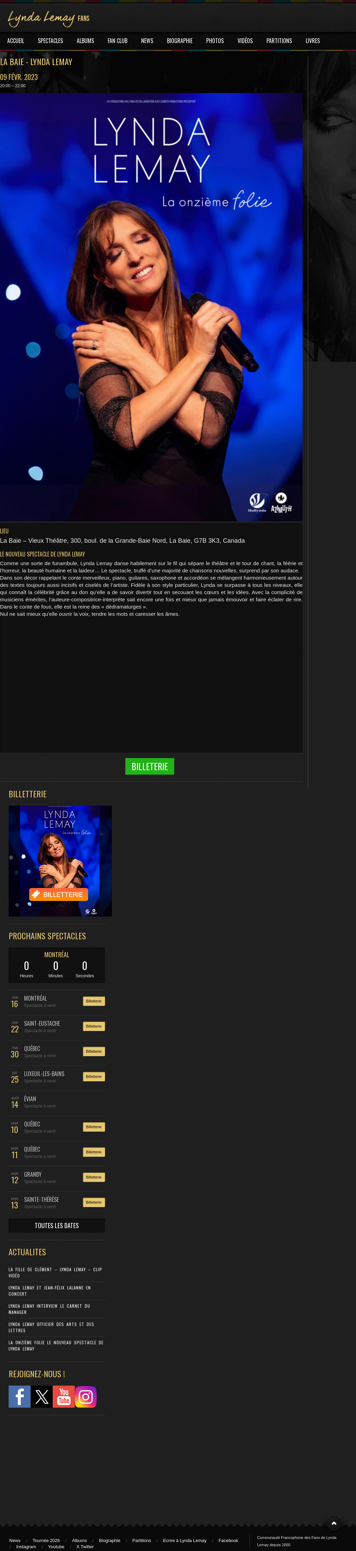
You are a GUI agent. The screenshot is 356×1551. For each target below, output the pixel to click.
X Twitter (85, 1546)
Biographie (109, 1540)
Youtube (56, 1546)
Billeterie (150, 766)
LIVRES (313, 41)
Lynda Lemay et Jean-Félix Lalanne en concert (50, 1291)
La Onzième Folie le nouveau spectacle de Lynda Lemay (56, 1345)
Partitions (142, 1540)
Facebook (228, 1540)
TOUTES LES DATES (57, 1225)
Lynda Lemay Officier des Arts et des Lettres (51, 1327)
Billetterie (94, 1001)
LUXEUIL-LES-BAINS (44, 1074)
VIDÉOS (245, 41)
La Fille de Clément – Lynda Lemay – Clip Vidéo (55, 1272)
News (15, 1540)
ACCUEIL (15, 41)
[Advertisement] (53, 1466)
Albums (79, 1540)
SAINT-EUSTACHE (42, 1023)
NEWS (147, 41)
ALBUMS (85, 41)
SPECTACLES (50, 41)
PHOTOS (215, 41)
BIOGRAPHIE (179, 41)
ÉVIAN (30, 1099)
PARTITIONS (279, 41)
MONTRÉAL (57, 954)
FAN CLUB (117, 41)
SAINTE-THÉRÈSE (41, 1199)
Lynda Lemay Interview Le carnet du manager (49, 1309)
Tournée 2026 (46, 1540)
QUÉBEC (32, 1048)
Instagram (26, 1546)
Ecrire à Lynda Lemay (185, 1540)
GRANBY (33, 1174)
